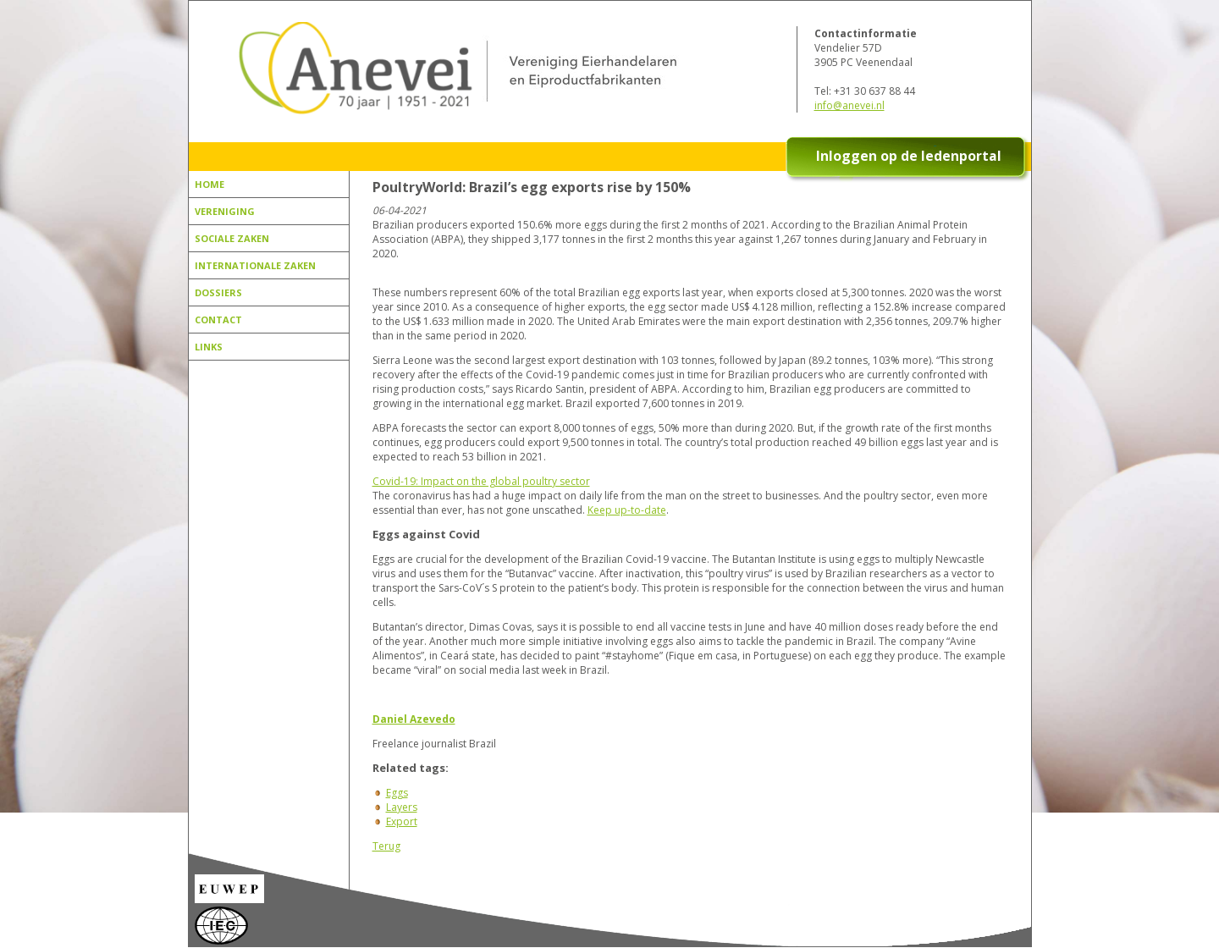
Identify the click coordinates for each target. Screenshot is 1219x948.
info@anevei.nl (849, 105)
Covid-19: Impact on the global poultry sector (481, 481)
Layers (401, 807)
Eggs (397, 792)
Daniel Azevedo (413, 719)
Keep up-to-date (626, 510)
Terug (386, 846)
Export (401, 821)
